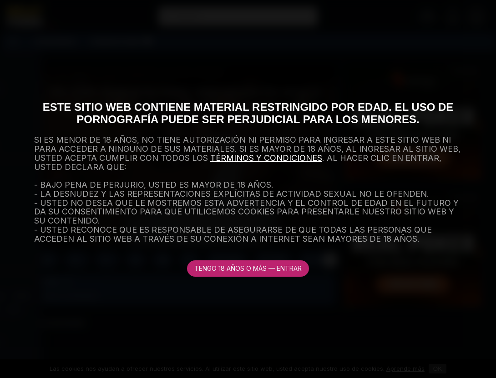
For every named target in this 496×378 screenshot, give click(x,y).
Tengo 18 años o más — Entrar (248, 268)
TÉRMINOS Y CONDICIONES (266, 158)
